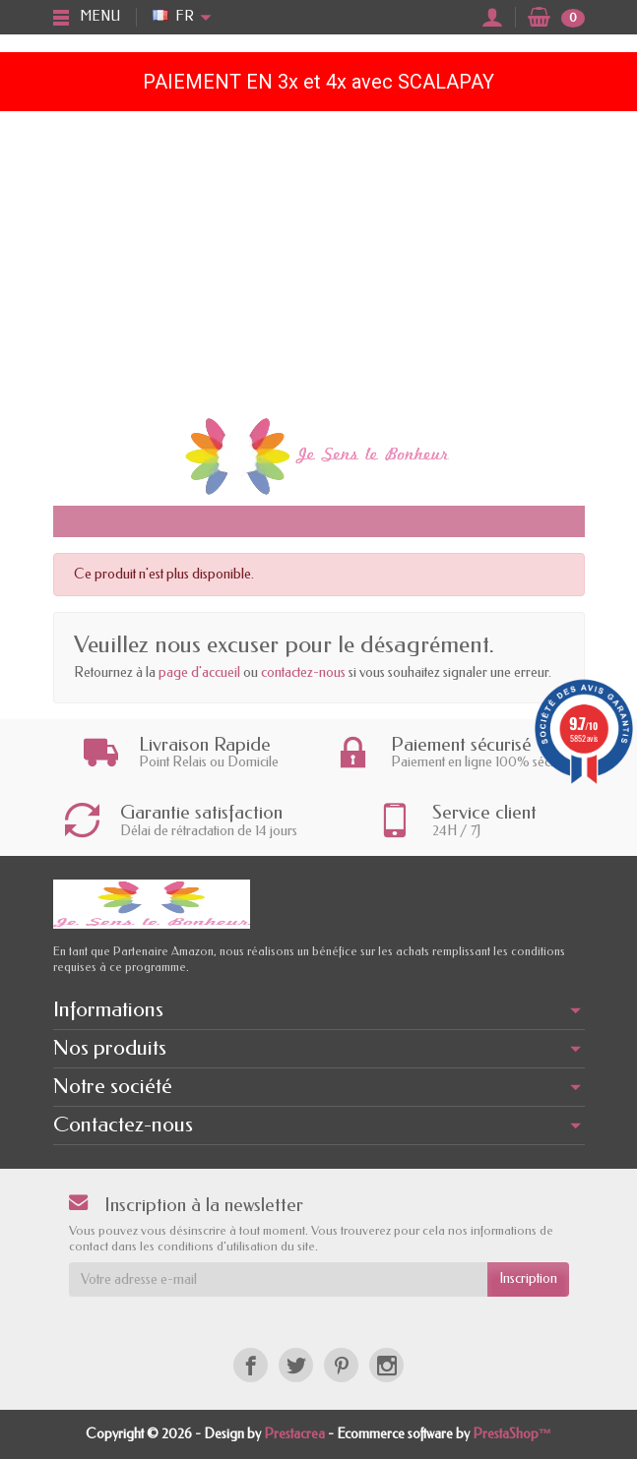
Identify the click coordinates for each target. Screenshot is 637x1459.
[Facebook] (250, 1365)
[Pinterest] (341, 1365)
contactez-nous (303, 672)
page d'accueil (199, 672)
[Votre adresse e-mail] (278, 1279)
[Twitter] (296, 1365)
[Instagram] (386, 1365)
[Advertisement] (318, 258)
